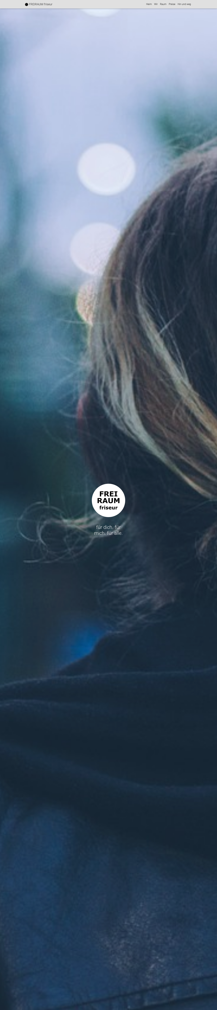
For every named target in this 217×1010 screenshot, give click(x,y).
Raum (163, 4)
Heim (149, 4)
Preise (172, 4)
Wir (156, 4)
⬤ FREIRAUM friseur (38, 4)
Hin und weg (184, 4)
